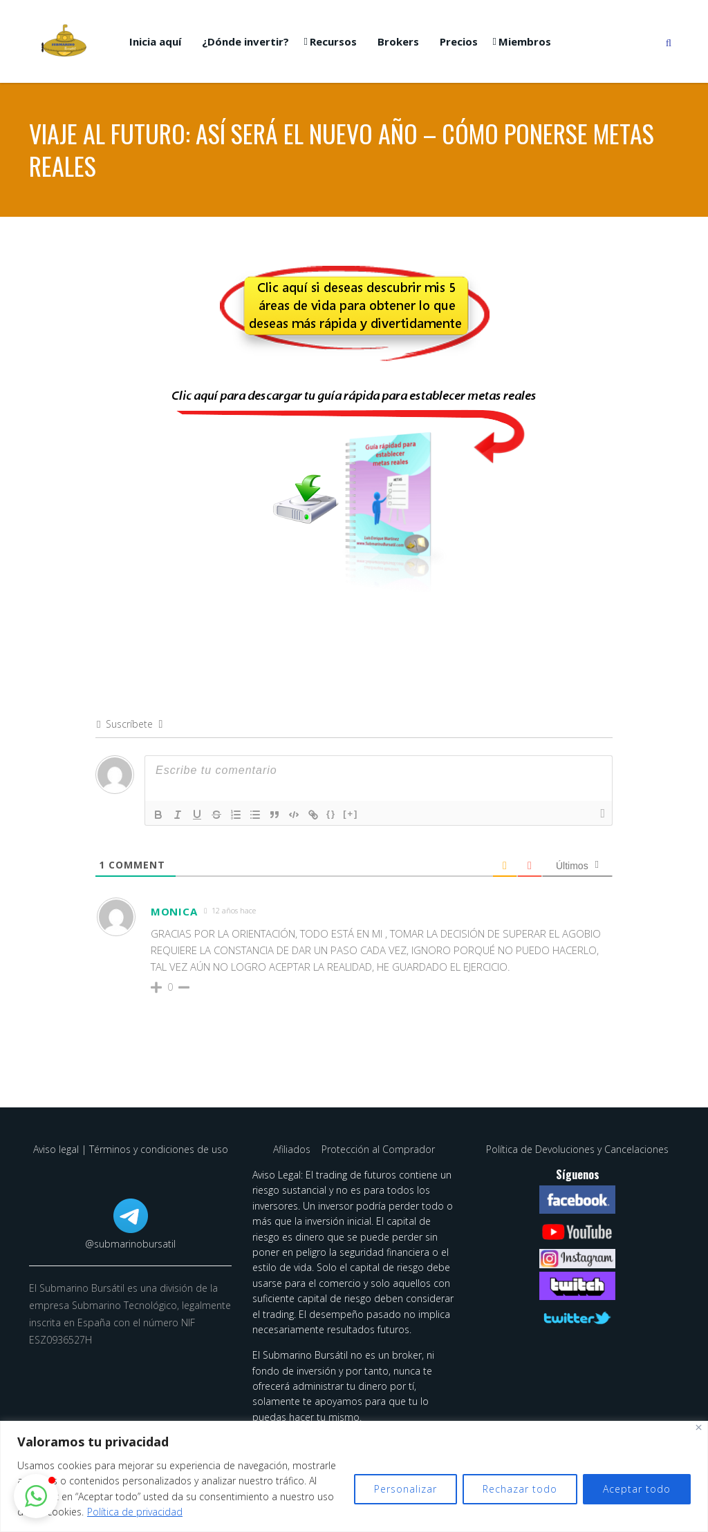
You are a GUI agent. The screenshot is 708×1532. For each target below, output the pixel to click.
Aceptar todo (637, 1488)
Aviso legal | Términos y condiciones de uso (130, 1149)
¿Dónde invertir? (245, 41)
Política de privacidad (135, 1511)
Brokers (398, 41)
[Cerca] (699, 1427)
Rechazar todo (520, 1488)
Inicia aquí (155, 41)
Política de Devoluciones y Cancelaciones (577, 1149)
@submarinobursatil (130, 1243)
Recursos (333, 41)
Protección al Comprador (378, 1149)
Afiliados (293, 1149)
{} (331, 813)
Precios (459, 41)
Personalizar (405, 1488)
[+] (350, 813)
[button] (36, 1496)
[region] (354, 1476)
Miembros (525, 41)
